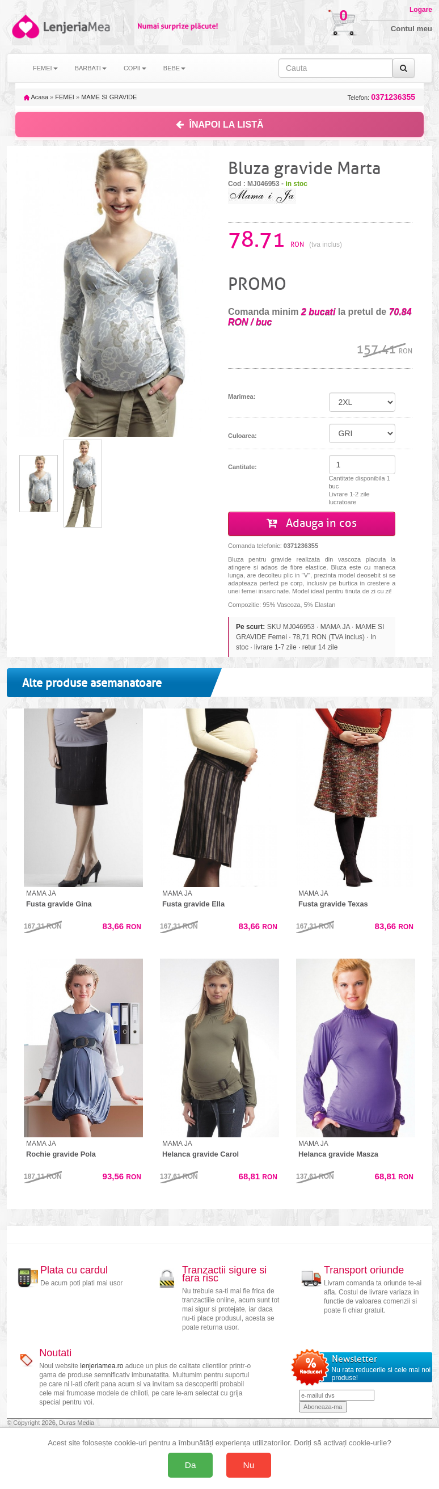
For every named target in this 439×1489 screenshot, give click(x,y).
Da (190, 1465)
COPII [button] (135, 68)
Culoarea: (242, 435)
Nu (249, 1465)
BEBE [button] (174, 68)
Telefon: (381, 97)
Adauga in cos (312, 523)
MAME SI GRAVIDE (109, 97)
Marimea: (241, 396)
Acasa (36, 97)
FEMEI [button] (45, 68)
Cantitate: (242, 466)
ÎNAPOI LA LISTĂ (220, 124)
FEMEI (64, 97)
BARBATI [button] (91, 68)
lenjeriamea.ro (101, 1366)
